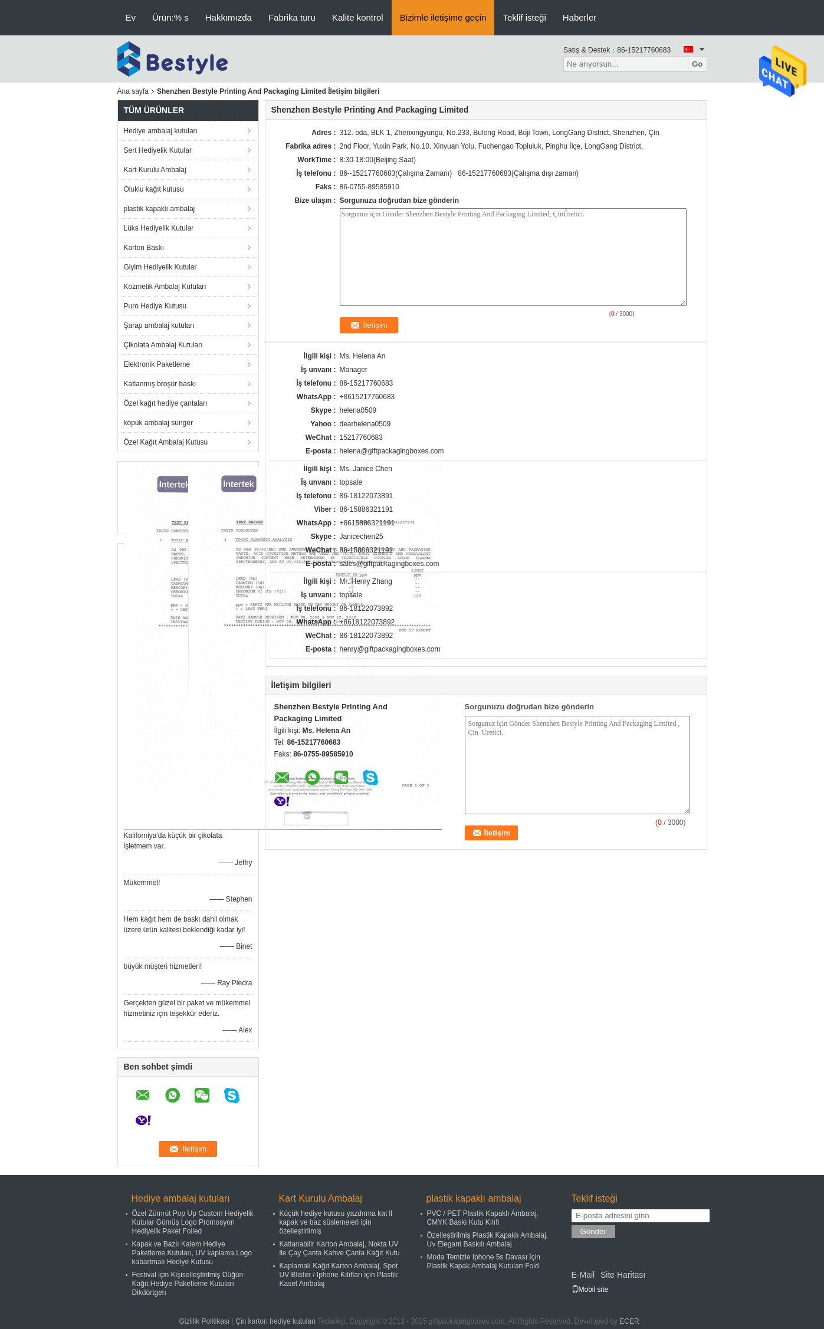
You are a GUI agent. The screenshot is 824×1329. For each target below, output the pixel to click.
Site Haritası (622, 1274)
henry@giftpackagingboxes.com (390, 649)
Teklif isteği (524, 17)
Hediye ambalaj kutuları (161, 131)
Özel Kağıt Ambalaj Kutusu (166, 442)
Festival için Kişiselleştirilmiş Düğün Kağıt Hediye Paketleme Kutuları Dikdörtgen (188, 1284)
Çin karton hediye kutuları (275, 1321)
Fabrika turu (292, 17)
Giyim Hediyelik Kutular (160, 267)
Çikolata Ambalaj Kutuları (163, 345)
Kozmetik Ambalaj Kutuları (165, 286)
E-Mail (583, 1274)
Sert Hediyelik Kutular (158, 150)
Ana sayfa (133, 91)
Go (697, 64)
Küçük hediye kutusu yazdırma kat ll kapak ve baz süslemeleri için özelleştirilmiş (336, 1222)
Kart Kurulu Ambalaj (155, 170)
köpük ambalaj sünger (158, 423)
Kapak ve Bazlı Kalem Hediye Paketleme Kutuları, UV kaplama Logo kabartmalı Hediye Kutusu (192, 1253)
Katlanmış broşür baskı (160, 384)
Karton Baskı (144, 248)
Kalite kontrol (357, 17)
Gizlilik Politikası (204, 1321)
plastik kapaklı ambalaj (159, 209)
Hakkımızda (228, 17)
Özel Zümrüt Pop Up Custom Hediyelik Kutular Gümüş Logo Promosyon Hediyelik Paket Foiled (193, 1222)
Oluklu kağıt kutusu (154, 189)
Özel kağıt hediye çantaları (166, 403)
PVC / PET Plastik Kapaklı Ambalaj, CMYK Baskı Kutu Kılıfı (483, 1217)
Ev (131, 17)
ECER (629, 1321)
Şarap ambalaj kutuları (159, 325)
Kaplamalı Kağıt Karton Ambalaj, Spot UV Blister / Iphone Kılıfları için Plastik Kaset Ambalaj (339, 1275)
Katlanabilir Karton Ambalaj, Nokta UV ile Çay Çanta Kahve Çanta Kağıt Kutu (340, 1248)
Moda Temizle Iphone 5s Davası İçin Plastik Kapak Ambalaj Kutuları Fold (484, 1261)
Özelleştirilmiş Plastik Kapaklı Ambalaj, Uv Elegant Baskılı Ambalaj (487, 1239)
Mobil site (590, 1289)
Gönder (593, 1231)
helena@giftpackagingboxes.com (392, 451)
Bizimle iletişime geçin (443, 17)
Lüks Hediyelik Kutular (159, 228)
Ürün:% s (170, 17)
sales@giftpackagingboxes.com (389, 564)
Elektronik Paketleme (157, 364)
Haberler (580, 17)
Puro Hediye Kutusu (155, 306)
